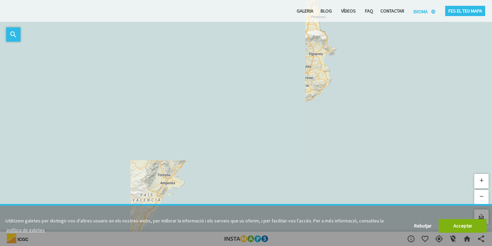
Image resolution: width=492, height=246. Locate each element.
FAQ (369, 11)
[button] (481, 181)
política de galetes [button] (25, 230)
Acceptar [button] (462, 226)
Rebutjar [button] (423, 226)
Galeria (305, 11)
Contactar (392, 11)
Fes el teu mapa (465, 11)
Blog (326, 11)
